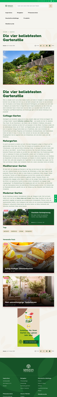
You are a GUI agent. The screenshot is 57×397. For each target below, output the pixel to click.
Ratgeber (20, 12)
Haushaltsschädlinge (12, 18)
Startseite (5, 31)
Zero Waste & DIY (7, 383)
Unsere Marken (25, 393)
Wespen (39, 390)
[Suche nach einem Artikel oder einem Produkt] (32, 6)
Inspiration (8, 12)
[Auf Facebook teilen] (43, 45)
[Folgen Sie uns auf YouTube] (55, 198)
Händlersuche (9, 23)
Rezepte (5, 385)
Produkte (26, 18)
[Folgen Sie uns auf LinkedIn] (55, 200)
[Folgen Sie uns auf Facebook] (55, 196)
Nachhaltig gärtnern (25, 385)
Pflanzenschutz (33, 12)
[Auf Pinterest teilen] (46, 45)
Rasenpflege (23, 383)
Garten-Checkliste (24, 388)
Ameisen (40, 385)
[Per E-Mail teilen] (49, 45)
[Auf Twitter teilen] (40, 45)
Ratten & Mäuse (42, 383)
